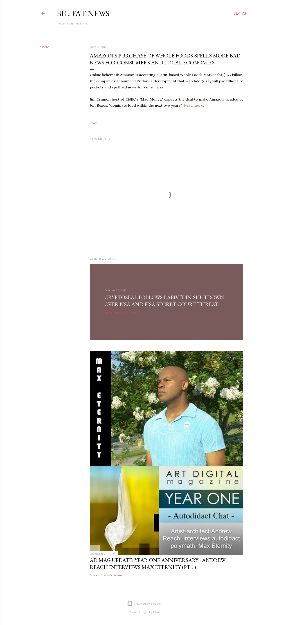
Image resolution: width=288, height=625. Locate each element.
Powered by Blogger (144, 603)
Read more (193, 105)
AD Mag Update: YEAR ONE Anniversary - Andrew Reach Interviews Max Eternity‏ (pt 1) (157, 563)
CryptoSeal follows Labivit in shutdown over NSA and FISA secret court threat (164, 301)
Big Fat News (83, 13)
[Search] (241, 13)
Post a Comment (126, 312)
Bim (156, 612)
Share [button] (44, 47)
